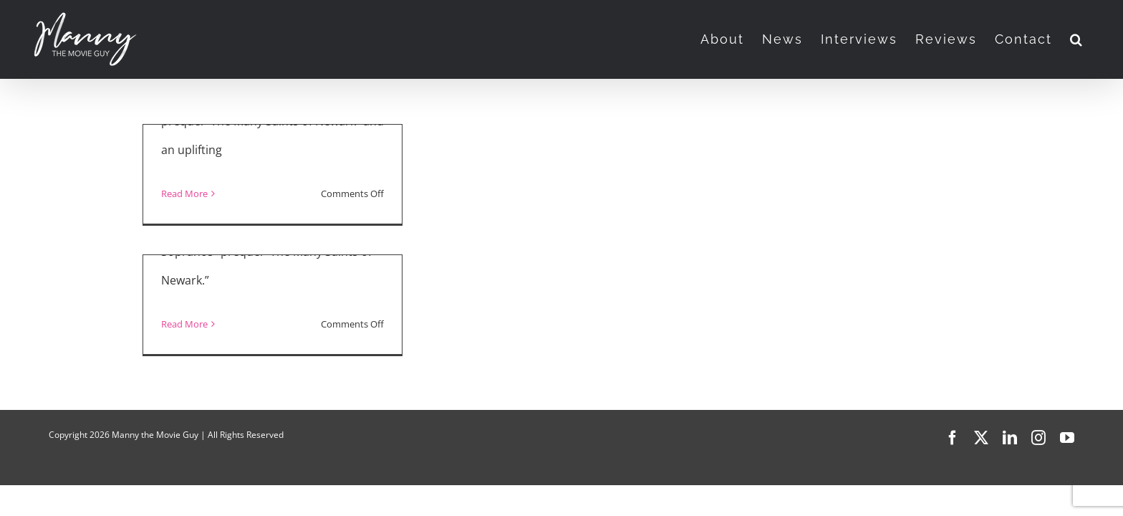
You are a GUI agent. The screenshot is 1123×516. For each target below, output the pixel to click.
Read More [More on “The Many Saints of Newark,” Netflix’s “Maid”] (184, 193)
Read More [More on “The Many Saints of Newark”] (184, 323)
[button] (1095, 39)
